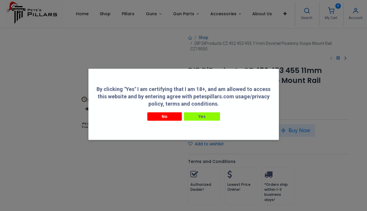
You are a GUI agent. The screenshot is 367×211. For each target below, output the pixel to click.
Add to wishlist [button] (206, 144)
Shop (203, 37)
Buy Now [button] (295, 130)
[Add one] (216, 130)
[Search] (307, 11)
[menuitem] (82, 13)
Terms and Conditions (212, 161)
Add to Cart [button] (249, 130)
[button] (285, 13)
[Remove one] (194, 130)
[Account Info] (355, 11)
